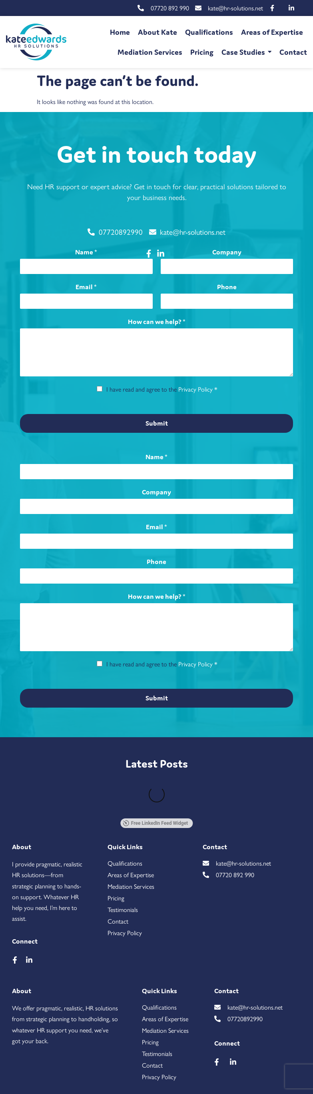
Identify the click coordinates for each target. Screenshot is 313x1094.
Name (86, 252)
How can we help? (156, 321)
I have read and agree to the (161, 389)
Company (226, 252)
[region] (156, 1060)
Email (86, 286)
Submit (157, 423)
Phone (227, 286)
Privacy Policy (195, 389)
